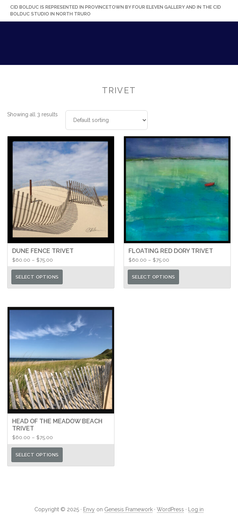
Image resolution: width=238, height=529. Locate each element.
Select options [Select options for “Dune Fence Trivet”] (37, 277)
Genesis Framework (128, 509)
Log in (196, 509)
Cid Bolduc (119, 46)
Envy (89, 509)
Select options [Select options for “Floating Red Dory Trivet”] (153, 277)
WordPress (170, 509)
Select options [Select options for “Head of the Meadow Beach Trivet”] (37, 455)
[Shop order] (106, 120)
